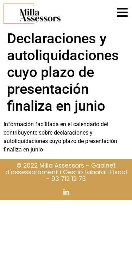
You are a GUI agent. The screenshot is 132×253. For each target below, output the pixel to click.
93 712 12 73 (68, 179)
